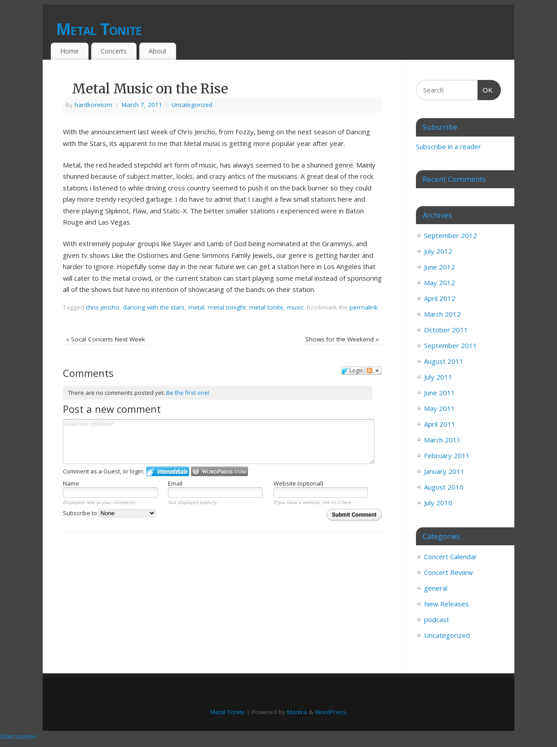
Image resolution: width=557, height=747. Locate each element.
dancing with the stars (154, 307)
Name (71, 483)
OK (485, 89)
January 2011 (444, 471)
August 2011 (444, 361)
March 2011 (442, 439)
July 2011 (438, 376)
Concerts (114, 51)
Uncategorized (192, 105)
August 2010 (444, 486)
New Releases (446, 603)
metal (196, 307)
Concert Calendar (450, 556)
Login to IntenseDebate (167, 471)
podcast (436, 619)
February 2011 (447, 455)
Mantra (297, 712)
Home (69, 51)
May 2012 (439, 282)
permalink (363, 307)
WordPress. (331, 712)
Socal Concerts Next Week (105, 339)
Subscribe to (109, 513)
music (295, 307)
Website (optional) (298, 483)
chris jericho (102, 307)
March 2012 (442, 313)
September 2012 (450, 235)
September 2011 (450, 345)
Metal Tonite (98, 29)
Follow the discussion (374, 371)
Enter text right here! (219, 441)
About (158, 51)
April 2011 (439, 424)
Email (175, 483)
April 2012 (439, 298)
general (435, 587)
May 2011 (439, 408)
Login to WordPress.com (219, 471)
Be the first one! (187, 393)
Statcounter (18, 736)
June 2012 (439, 266)
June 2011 (439, 392)
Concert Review (448, 572)
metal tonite (266, 307)
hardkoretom (93, 105)
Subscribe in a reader (448, 146)
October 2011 (446, 329)
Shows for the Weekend (342, 339)
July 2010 (438, 502)
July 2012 (438, 251)
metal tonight (227, 307)
